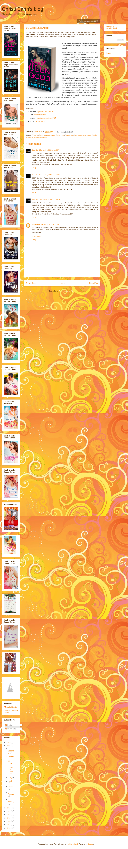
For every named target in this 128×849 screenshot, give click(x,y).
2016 (9, 811)
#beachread (60, 135)
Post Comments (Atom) (67, 291)
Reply (34, 168)
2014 (9, 818)
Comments (10, 729)
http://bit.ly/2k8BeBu (41, 115)
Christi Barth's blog (22, 9)
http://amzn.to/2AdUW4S (45, 112)
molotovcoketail (72, 844)
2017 (9, 808)
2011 (9, 828)
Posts (8, 725)
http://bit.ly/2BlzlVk (41, 121)
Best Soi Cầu (37, 150)
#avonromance (49, 135)
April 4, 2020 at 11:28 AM (51, 150)
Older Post (93, 283)
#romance (29, 138)
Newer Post (31, 283)
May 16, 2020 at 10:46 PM (49, 224)
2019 (9, 742)
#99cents (35, 135)
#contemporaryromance (82, 135)
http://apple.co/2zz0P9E (46, 118)
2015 (9, 814)
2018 (9, 746)
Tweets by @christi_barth (111, 27)
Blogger (90, 844)
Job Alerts (36, 224)
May (10, 778)
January (11, 802)
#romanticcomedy (40, 138)
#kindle (94, 135)
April (10, 781)
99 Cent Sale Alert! (10, 767)
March (11, 787)
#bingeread (69, 135)
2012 (9, 825)
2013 (9, 821)
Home (62, 283)
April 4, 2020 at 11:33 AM (51, 175)
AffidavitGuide (37, 236)
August (11, 756)
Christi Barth (11, 707)
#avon (41, 135)
